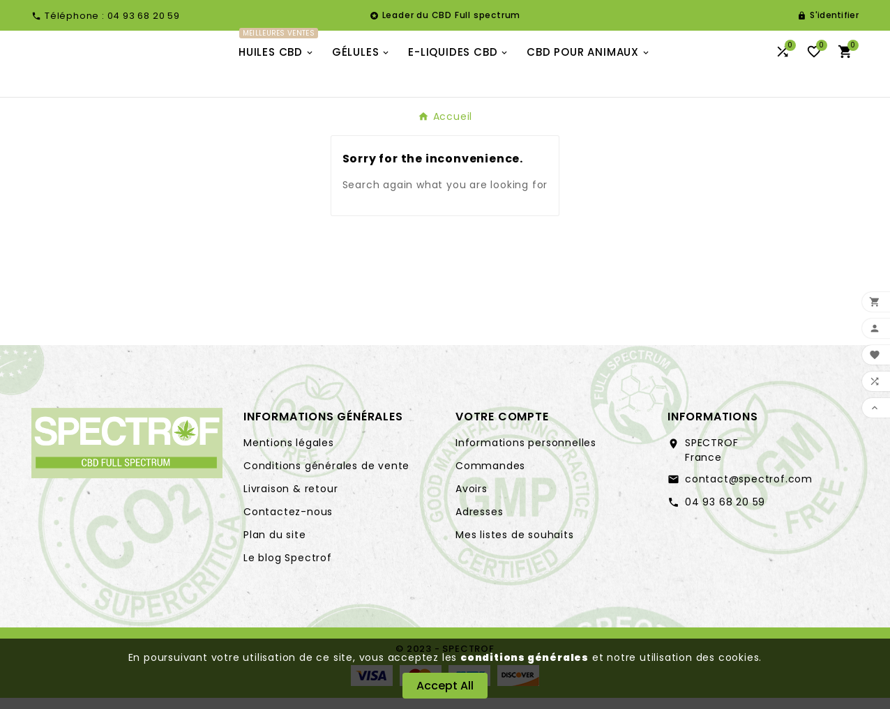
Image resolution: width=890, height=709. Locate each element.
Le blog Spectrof (287, 569)
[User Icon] (828, 15)
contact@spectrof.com (749, 490)
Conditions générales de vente (326, 477)
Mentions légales (288, 454)
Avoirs (471, 500)
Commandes (490, 477)
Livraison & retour (290, 500)
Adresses (479, 523)
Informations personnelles (525, 454)
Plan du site (274, 546)
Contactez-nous (288, 523)
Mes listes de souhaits (514, 546)
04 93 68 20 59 (725, 513)
